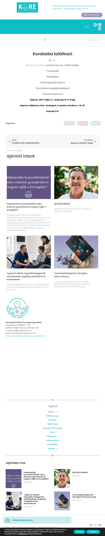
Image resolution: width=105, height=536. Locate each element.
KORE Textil (53, 424)
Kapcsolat (52, 436)
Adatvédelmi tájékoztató (48, 527)
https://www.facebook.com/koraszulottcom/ (26, 336)
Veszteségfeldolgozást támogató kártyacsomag (84, 496)
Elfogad (78, 532)
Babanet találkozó (37, 65)
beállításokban (23, 534)
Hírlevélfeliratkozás (23, 520)
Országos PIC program (52, 428)
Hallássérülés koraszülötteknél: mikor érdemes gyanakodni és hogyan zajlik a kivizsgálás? (26, 207)
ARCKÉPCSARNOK (62, 204)
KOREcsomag (52, 416)
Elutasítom (93, 532)
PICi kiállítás (52, 444)
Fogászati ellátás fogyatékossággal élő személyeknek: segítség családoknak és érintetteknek (26, 276)
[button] (45, 40)
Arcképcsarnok (52, 440)
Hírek (53, 60)
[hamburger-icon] (87, 27)
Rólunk (52, 412)
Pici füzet (53, 420)
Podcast (52, 448)
